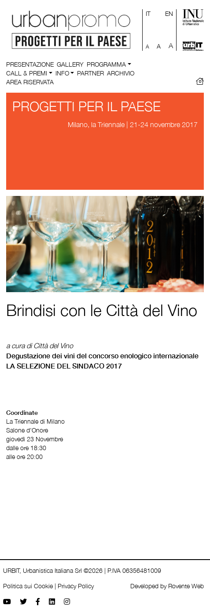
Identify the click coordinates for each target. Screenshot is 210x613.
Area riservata (30, 82)
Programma (106, 64)
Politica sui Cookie (28, 586)
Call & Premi (26, 73)
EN (169, 13)
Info (62, 73)
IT (148, 13)
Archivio (120, 73)
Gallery (70, 64)
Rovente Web (186, 586)
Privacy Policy (76, 586)
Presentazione (30, 64)
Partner (90, 73)
